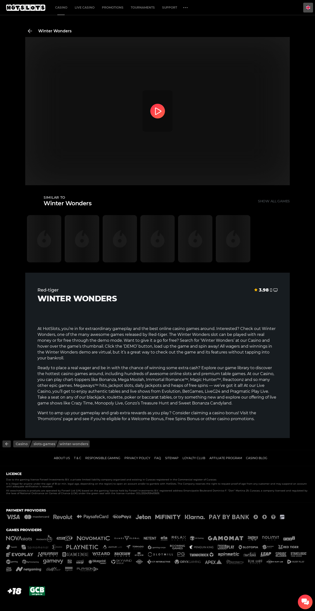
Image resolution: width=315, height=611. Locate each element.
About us (62, 458)
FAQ (157, 458)
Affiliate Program (225, 458)
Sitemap (172, 458)
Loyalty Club (193, 458)
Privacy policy (137, 458)
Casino (61, 7)
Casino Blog (256, 458)
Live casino (85, 7)
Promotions (112, 7)
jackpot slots (121, 385)
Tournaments (143, 7)
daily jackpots (148, 385)
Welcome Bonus (147, 418)
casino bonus (225, 413)
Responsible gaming (102, 458)
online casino (172, 328)
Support (169, 7)
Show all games (274, 201)
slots (187, 373)
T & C (77, 458)
